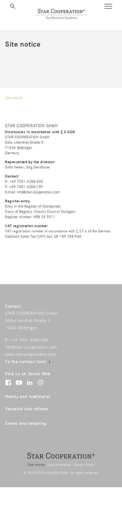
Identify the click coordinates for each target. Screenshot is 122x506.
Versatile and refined (26, 409)
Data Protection (59, 465)
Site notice (36, 465)
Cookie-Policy (84, 465)
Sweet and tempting (25, 423)
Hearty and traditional (27, 396)
